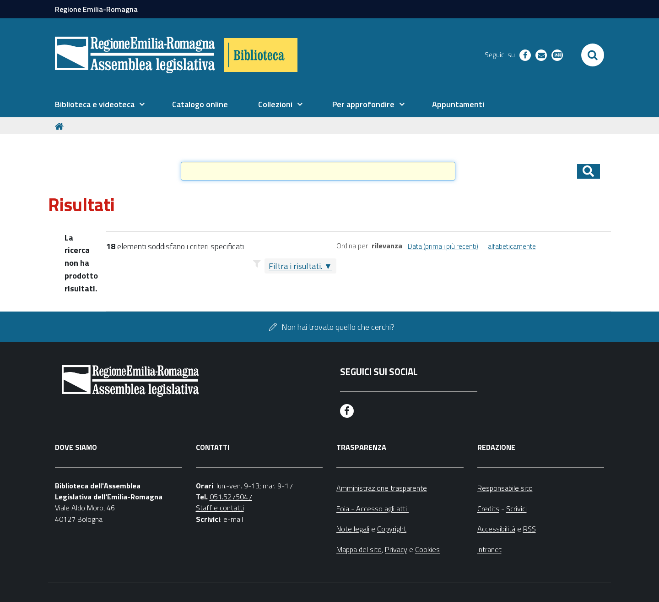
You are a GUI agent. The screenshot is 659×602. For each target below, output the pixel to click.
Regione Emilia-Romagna (96, 9)
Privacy (396, 549)
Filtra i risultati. (295, 266)
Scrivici (516, 508)
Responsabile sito (505, 487)
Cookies (427, 549)
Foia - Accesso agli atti (372, 508)
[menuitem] (100, 104)
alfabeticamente (512, 246)
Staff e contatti (220, 507)
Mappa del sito (359, 549)
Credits (488, 508)
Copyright (391, 528)
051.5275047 (231, 496)
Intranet (489, 549)
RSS (529, 528)
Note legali (352, 528)
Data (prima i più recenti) (443, 246)
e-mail (233, 519)
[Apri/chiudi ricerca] (592, 55)
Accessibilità (496, 528)
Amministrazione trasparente (381, 487)
